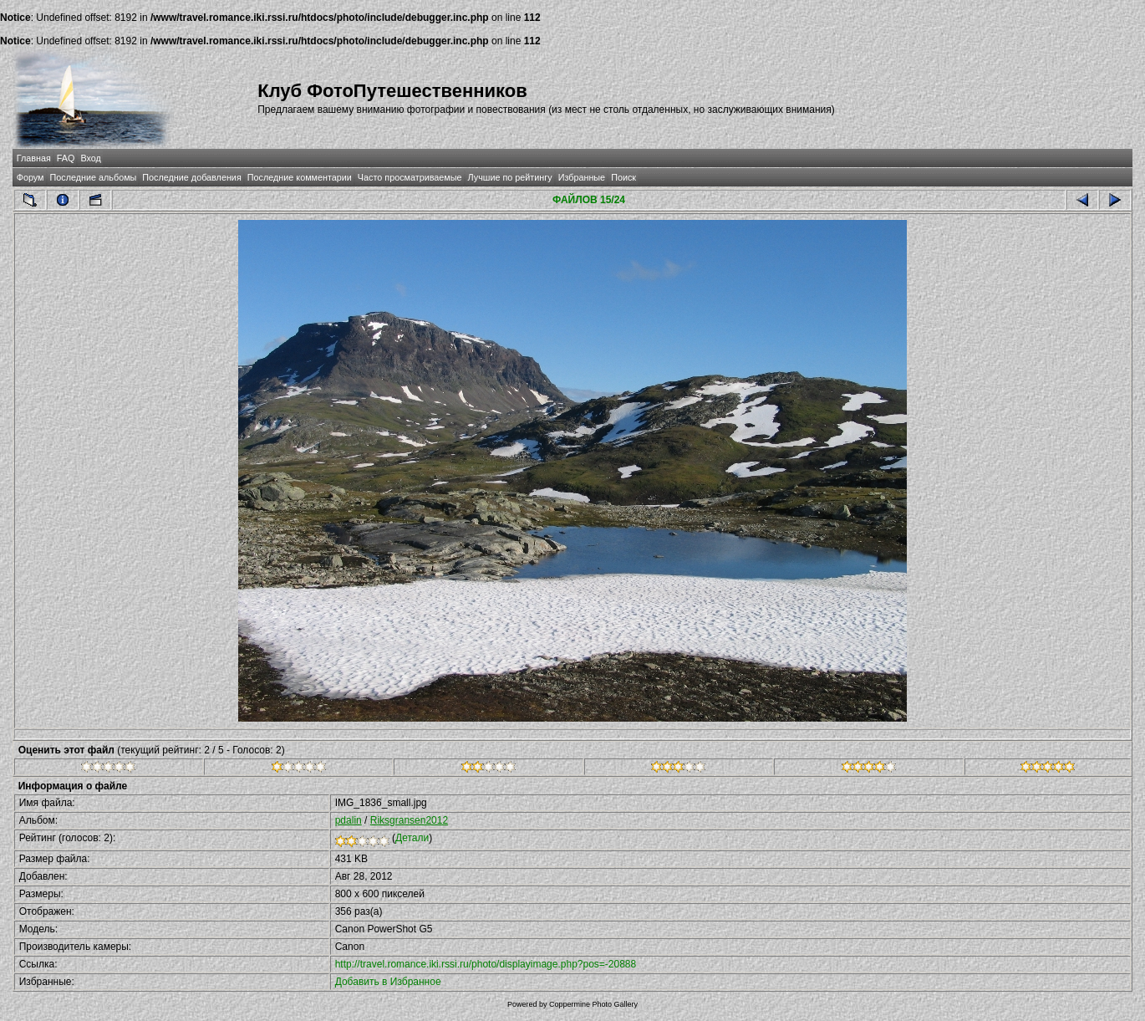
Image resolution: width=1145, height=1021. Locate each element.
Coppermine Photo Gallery (593, 1004)
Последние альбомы (93, 177)
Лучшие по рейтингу (510, 177)
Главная (34, 158)
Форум (30, 177)
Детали (412, 838)
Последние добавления (191, 177)
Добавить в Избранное (388, 982)
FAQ (66, 158)
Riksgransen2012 (409, 820)
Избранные (581, 177)
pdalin (348, 820)
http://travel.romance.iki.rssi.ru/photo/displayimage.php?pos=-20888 (486, 964)
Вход (90, 158)
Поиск (623, 177)
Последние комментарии (299, 177)
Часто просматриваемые (410, 177)
